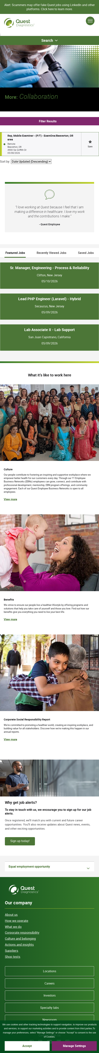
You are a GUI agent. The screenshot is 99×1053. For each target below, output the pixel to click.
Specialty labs (49, 1008)
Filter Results (48, 121)
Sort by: (5, 161)
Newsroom (49, 1020)
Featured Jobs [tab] (15, 253)
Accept (27, 1046)
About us (11, 914)
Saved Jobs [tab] (86, 253)
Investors (50, 995)
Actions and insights (19, 944)
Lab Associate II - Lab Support (49, 329)
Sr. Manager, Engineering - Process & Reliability (49, 268)
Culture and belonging (20, 938)
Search (47, 40)
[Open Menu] (90, 21)
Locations (49, 971)
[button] (90, 144)
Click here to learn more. (57, 9)
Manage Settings (74, 1046)
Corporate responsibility (22, 932)
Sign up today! (19, 841)
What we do (13, 926)
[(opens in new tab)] (49, 691)
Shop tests (12, 956)
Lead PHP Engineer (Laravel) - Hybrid (49, 299)
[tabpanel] (49, 304)
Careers (49, 983)
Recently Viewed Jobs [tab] (51, 253)
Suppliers (11, 950)
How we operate (16, 920)
